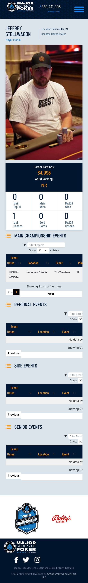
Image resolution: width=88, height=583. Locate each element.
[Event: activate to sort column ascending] (62, 260)
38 (78, 271)
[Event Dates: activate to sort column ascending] (14, 260)
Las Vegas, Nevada (36, 271)
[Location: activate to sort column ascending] (37, 260)
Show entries (44, 250)
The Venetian (62, 271)
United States (58, 34)
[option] (61, 518)
